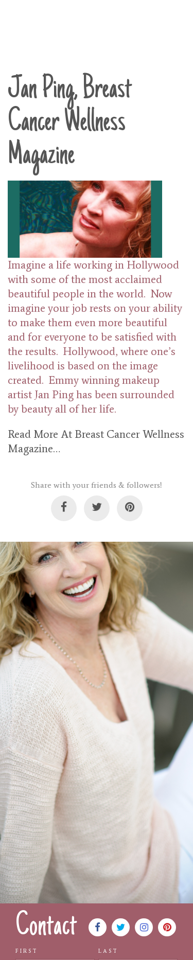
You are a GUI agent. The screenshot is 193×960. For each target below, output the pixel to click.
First (26, 951)
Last (108, 951)
